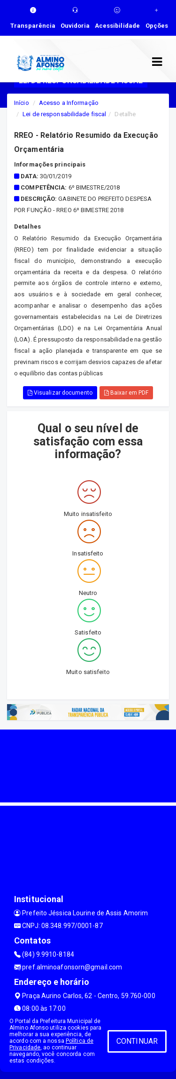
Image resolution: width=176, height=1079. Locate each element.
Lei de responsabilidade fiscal (64, 114)
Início (21, 102)
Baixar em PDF (126, 392)
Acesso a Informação (69, 102)
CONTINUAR (137, 1041)
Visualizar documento (60, 392)
